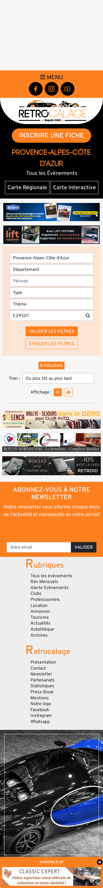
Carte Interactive (74, 187)
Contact (38, 668)
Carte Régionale (27, 187)
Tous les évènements (51, 576)
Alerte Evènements (49, 588)
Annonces (40, 611)
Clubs (35, 593)
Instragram (41, 716)
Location (39, 606)
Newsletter (41, 674)
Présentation (43, 662)
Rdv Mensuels (44, 582)
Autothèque (42, 629)
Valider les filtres (51, 331)
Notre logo (40, 704)
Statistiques (42, 686)
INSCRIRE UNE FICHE (51, 135)
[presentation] (52, 529)
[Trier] (58, 378)
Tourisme (39, 617)
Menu (51, 77)
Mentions (39, 698)
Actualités (40, 623)
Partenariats (42, 680)
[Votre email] (39, 547)
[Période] (51, 281)
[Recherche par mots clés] (45, 315)
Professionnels (45, 599)
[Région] (51, 258)
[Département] (51, 269)
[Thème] (51, 304)
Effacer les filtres (51, 344)
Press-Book (42, 692)
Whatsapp (40, 722)
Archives (39, 635)
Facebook (39, 710)
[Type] (51, 292)
